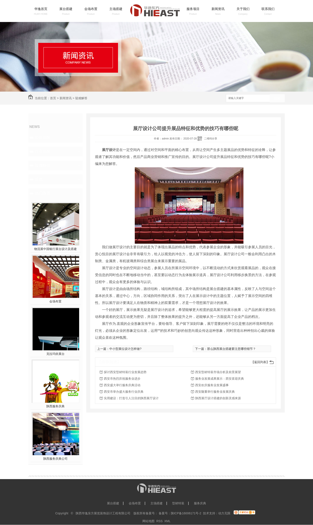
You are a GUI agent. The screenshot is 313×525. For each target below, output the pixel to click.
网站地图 (148, 521)
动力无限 (224, 513)
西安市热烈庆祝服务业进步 (122, 378)
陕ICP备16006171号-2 (186, 513)
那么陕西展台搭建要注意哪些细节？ (231, 349)
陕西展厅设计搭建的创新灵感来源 (218, 398)
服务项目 (193, 9)
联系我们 (268, 9)
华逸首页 (40, 9)
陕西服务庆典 (55, 406)
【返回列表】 (260, 362)
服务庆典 (200, 503)
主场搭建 (115, 9)
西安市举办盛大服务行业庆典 (123, 391)
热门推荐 (42, 193)
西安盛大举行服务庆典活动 (122, 385)
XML (167, 521)
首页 (53, 98)
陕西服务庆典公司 (55, 458)
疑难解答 (81, 98)
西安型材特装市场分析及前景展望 (218, 372)
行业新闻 (42, 151)
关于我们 (243, 9)
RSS (159, 521)
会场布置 (90, 9)
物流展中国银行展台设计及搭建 (55, 249)
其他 (39, 179)
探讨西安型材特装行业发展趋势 (125, 372)
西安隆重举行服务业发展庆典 (215, 391)
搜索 (277, 98)
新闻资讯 (218, 9)
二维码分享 (210, 138)
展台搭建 (65, 9)
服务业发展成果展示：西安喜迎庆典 (219, 378)
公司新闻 (42, 137)
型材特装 (178, 503)
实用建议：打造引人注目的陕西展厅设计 (131, 398)
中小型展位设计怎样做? (125, 349)
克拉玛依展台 (55, 354)
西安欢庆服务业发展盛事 (212, 385)
